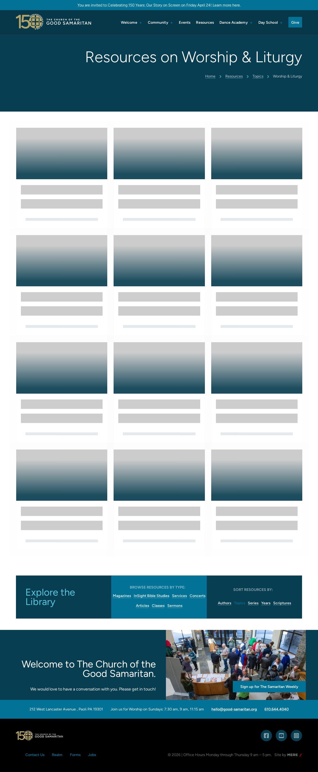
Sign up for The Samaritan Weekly (269, 686)
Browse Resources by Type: (157, 587)
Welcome (129, 22)
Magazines (122, 596)
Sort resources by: (253, 589)
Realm (57, 755)
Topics (258, 76)
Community (158, 22)
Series (253, 603)
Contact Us (34, 755)
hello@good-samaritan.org (234, 709)
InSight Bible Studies (151, 596)
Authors (224, 603)
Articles (142, 605)
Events (185, 22)
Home (210, 76)
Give (295, 22)
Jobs (92, 755)
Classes (158, 605)
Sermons (174, 605)
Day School (268, 22)
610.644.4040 (276, 709)
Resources (205, 22)
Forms (75, 755)
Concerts (197, 596)
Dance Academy (233, 22)
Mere (291, 755)
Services (179, 596)
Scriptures (282, 603)
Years (265, 603)
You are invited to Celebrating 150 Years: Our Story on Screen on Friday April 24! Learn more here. (159, 5)
